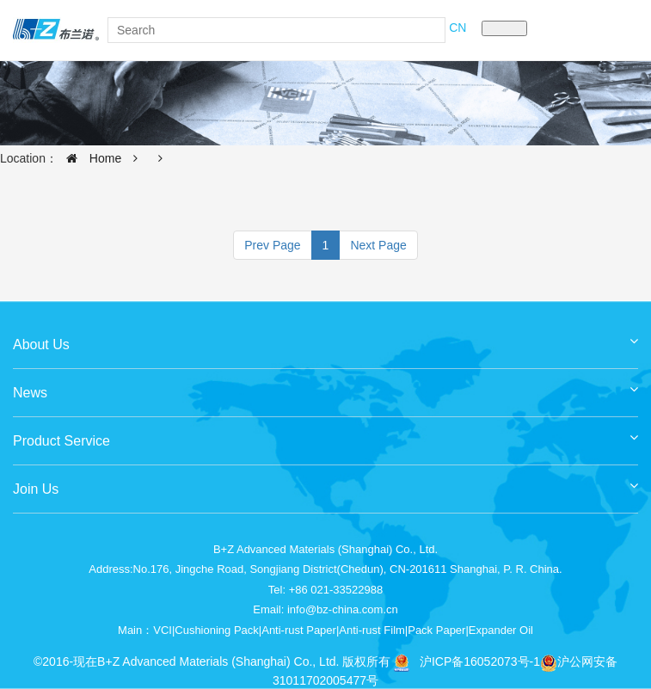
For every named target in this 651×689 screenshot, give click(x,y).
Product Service (325, 434)
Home (89, 158)
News (325, 386)
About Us (325, 338)
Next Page (378, 245)
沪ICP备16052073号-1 (480, 661)
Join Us (325, 483)
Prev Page (272, 245)
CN (457, 27)
